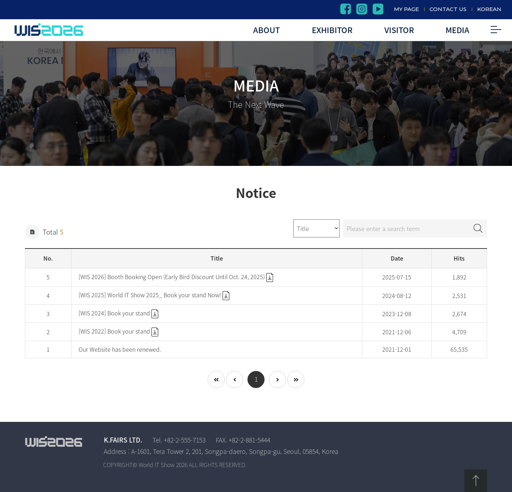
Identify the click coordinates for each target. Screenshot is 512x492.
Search (478, 228)
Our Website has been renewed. (120, 349)
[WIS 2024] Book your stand (118, 313)
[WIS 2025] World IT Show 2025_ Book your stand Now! (154, 295)
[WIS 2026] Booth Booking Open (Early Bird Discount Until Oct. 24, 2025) (176, 276)
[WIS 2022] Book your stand (118, 331)
